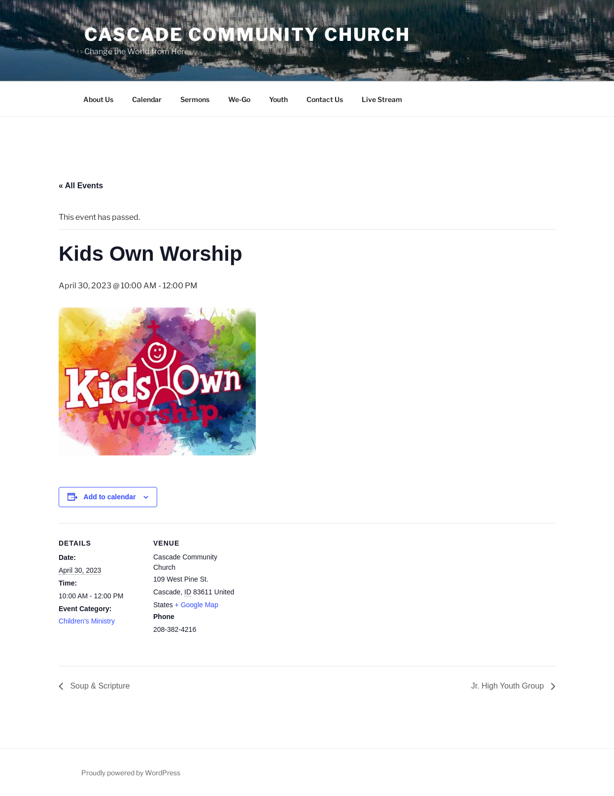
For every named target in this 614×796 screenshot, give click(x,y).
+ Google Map (196, 605)
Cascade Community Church (247, 34)
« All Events (81, 185)
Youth (278, 99)
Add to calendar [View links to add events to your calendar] (110, 497)
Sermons (194, 99)
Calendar (147, 99)
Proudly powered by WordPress (130, 772)
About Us (98, 99)
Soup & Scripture (99, 686)
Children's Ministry (87, 621)
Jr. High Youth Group (508, 686)
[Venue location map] (300, 591)
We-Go (239, 99)
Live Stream (382, 99)
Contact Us (325, 99)
